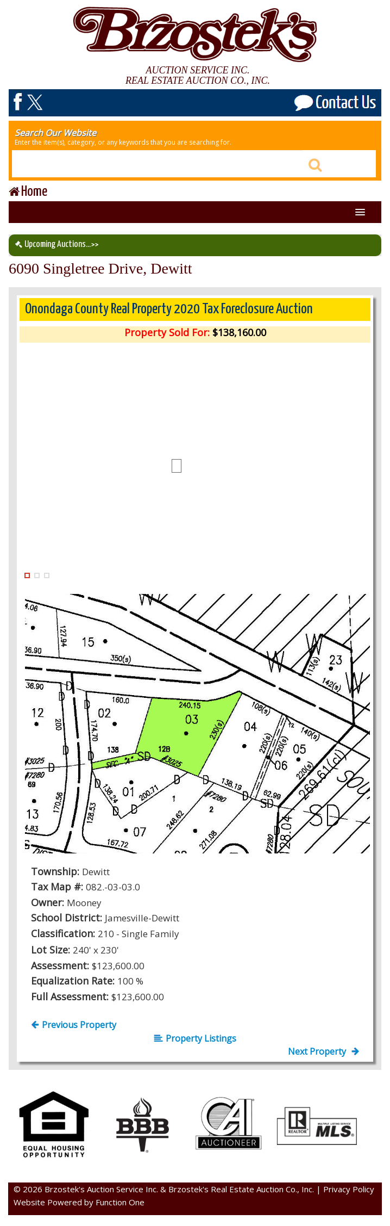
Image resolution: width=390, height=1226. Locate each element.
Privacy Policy (348, 1189)
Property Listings (195, 1038)
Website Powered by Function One (79, 1202)
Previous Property (73, 1025)
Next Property (323, 1051)
